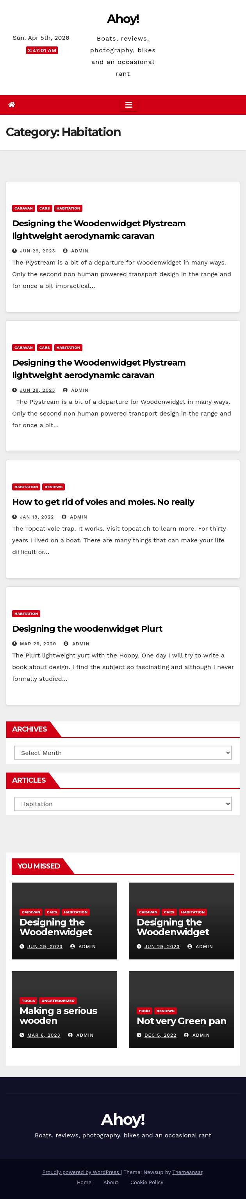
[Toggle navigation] (128, 105)
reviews (53, 487)
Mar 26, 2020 (38, 644)
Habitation (68, 208)
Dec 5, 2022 (160, 1035)
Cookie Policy (146, 1182)
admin (76, 251)
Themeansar (187, 1172)
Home (84, 1182)
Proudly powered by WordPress (81, 1172)
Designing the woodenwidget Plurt (87, 628)
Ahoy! (123, 19)
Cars (44, 208)
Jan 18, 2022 (37, 517)
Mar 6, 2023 (44, 1035)
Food (144, 1011)
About (110, 1182)
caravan (23, 208)
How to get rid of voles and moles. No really (103, 502)
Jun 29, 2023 (37, 251)
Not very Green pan (181, 1021)
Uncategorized (58, 1000)
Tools (28, 1000)
